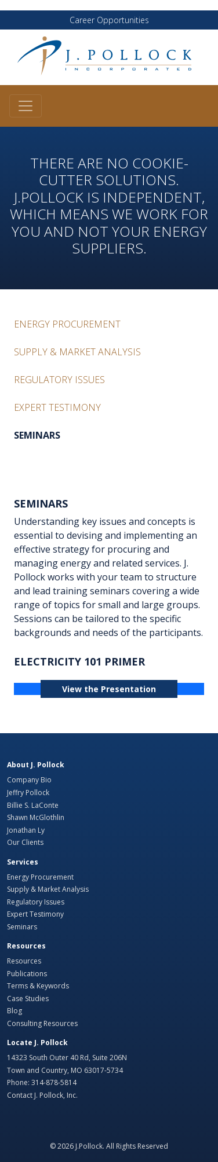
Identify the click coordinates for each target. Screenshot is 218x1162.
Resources (24, 961)
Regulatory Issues (59, 379)
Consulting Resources (42, 1023)
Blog (14, 1011)
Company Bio (29, 780)
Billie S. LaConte (33, 805)
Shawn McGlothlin (35, 817)
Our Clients (25, 842)
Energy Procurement (67, 324)
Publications (27, 974)
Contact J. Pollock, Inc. (42, 1095)
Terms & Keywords (38, 986)
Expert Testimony (57, 407)
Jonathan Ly (26, 830)
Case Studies (28, 998)
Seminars (37, 435)
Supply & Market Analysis (77, 351)
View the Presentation (109, 688)
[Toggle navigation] (25, 105)
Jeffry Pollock (28, 792)
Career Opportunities (109, 19)
